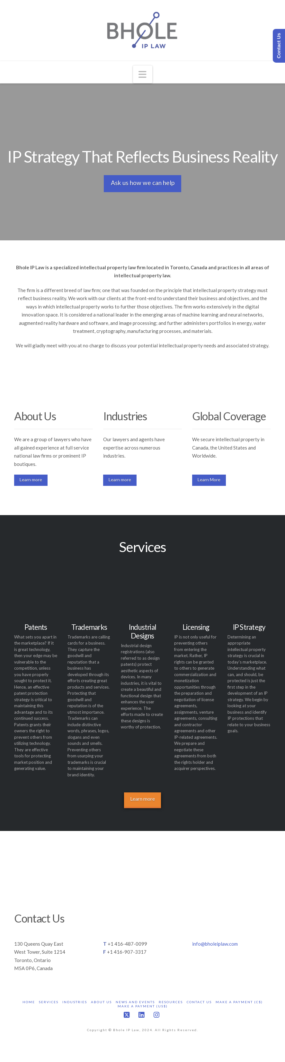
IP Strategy (249, 627)
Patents (35, 627)
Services (48, 1002)
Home (28, 1002)
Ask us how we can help (142, 182)
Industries (74, 1002)
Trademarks (89, 627)
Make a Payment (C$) (239, 1002)
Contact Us (199, 1002)
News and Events (135, 1002)
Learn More (209, 479)
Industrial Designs (142, 631)
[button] (142, 74)
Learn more (31, 479)
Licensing (196, 627)
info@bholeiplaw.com (215, 944)
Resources (171, 1002)
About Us (101, 1002)
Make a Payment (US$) (143, 1006)
